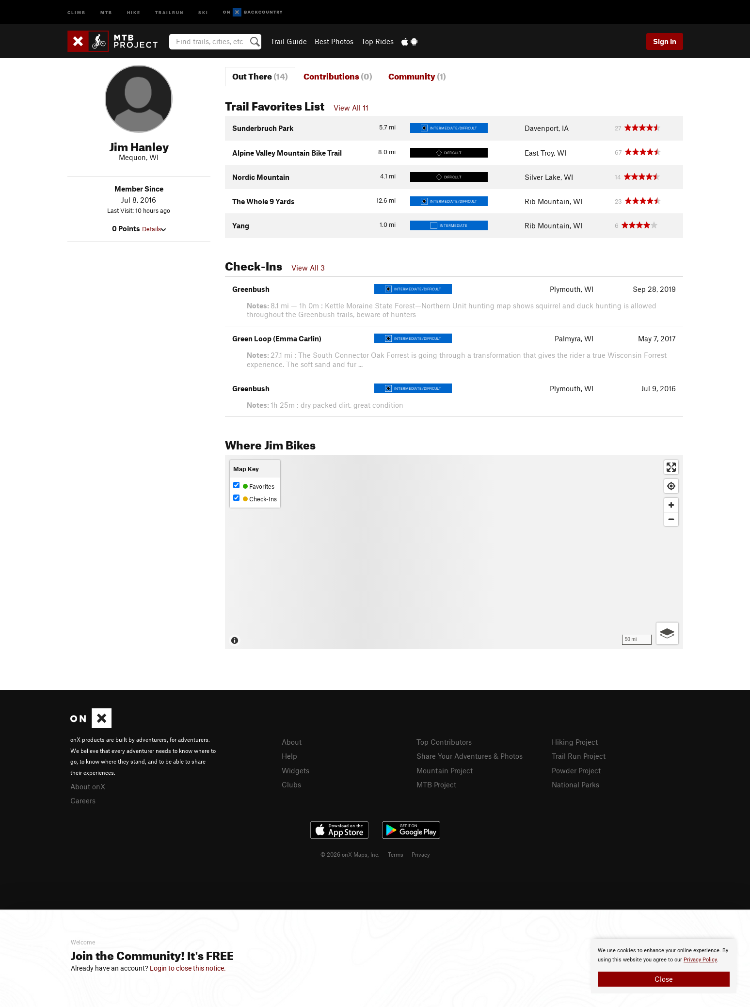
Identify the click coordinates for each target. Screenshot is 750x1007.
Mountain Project (444, 770)
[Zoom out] (671, 519)
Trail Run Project (579, 755)
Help (289, 755)
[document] (664, 966)
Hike (134, 12)
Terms (395, 854)
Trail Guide (289, 41)
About (292, 741)
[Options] (667, 633)
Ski (203, 12)
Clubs (291, 784)
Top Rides (377, 41)
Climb (76, 12)
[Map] (454, 552)
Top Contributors (444, 741)
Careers (83, 800)
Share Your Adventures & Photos (469, 755)
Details (154, 229)
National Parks (575, 784)
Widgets (295, 770)
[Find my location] (671, 486)
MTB (106, 12)
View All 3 (308, 267)
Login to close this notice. (188, 968)
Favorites (253, 486)
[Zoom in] (671, 505)
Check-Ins (255, 499)
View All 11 (351, 107)
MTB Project (436, 784)
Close (663, 979)
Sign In (664, 41)
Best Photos (334, 41)
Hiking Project (575, 741)
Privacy (421, 854)
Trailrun (169, 12)
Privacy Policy (700, 960)
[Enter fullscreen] (671, 467)
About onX (87, 786)
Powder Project (576, 770)
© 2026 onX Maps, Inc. (350, 854)
